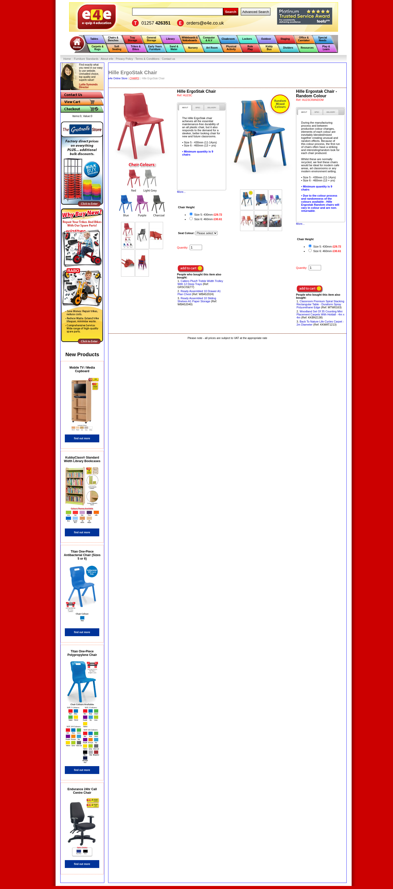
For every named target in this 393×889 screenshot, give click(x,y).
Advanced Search (255, 12)
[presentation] (185, 107)
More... (181, 191)
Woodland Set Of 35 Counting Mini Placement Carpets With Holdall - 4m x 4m (320, 314)
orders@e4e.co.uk (205, 23)
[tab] (185, 107)
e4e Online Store (117, 78)
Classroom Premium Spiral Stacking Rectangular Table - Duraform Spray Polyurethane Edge (320, 304)
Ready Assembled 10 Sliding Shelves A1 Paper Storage (197, 300)
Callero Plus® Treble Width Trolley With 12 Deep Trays (200, 282)
